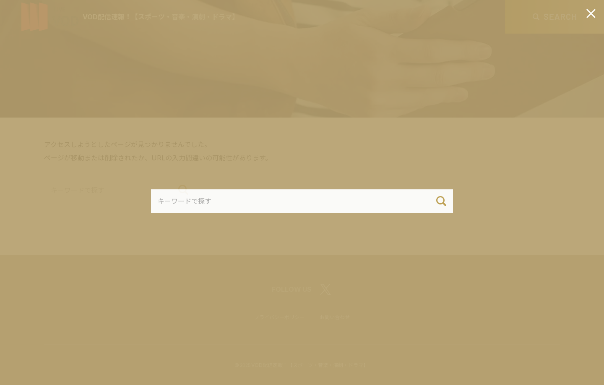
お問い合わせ (335, 317)
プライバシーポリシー (279, 317)
